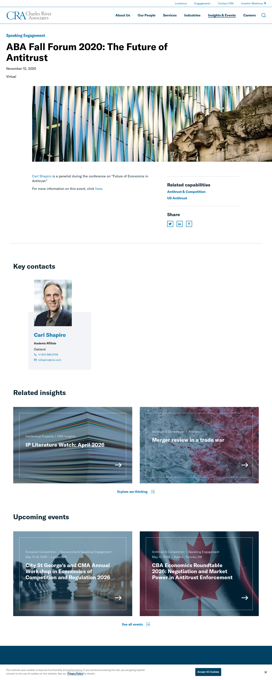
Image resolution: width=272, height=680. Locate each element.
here (98, 188)
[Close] (266, 672)
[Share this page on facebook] (189, 224)
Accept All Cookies (208, 671)
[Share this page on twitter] (170, 224)
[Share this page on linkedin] (180, 224)
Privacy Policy (75, 673)
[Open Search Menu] (263, 15)
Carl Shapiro (41, 176)
